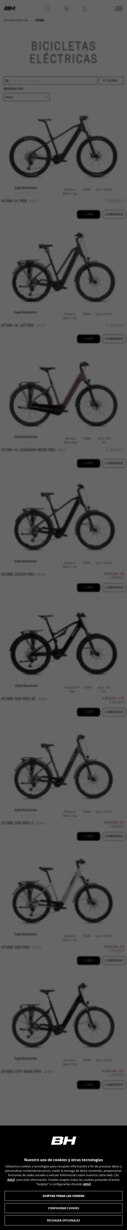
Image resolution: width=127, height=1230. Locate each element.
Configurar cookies (63, 1208)
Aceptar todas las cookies (63, 1196)
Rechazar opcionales (63, 1220)
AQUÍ (11, 1180)
